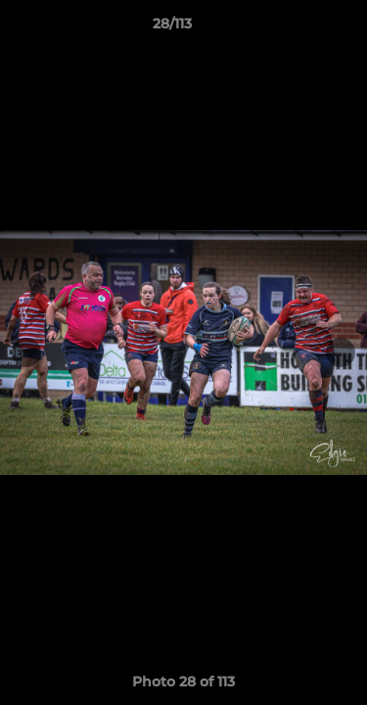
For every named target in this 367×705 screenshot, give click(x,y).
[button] (296, 28)
